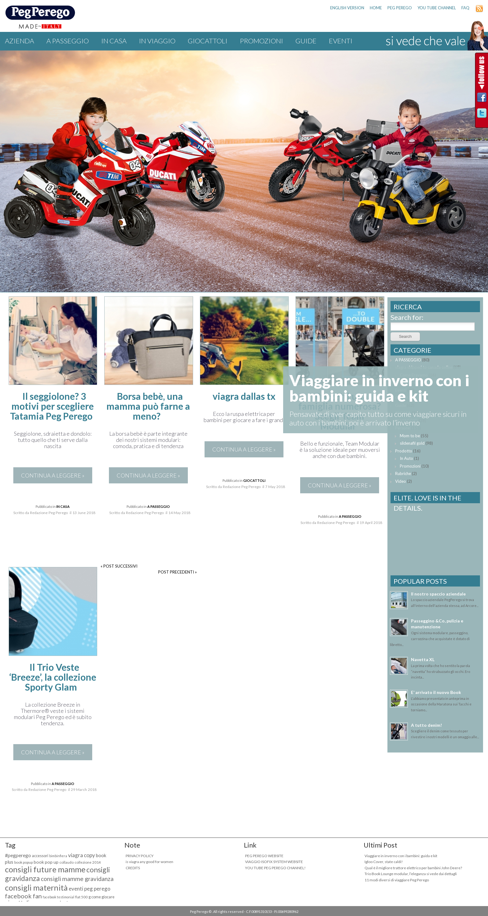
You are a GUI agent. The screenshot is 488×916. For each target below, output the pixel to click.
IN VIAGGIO (157, 41)
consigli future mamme (45, 869)
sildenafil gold (412, 443)
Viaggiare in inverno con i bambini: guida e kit (401, 855)
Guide (306, 41)
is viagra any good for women (149, 861)
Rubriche (403, 473)
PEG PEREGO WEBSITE (264, 855)
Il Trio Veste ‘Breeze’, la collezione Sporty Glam (52, 676)
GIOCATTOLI (207, 41)
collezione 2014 (88, 862)
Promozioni (261, 41)
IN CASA (114, 41)
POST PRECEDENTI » (177, 571)
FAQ (465, 7)
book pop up (46, 862)
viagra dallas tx (244, 396)
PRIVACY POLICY (139, 855)
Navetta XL (422, 659)
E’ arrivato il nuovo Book (436, 692)
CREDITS (133, 868)
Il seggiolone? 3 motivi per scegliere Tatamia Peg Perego (52, 405)
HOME (376, 7)
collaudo (66, 862)
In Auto (406, 458)
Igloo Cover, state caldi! (384, 861)
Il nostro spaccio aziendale (438, 593)
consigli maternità (36, 887)
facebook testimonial (58, 897)
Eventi (340, 41)
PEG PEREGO (399, 7)
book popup (23, 862)
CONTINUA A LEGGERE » (52, 475)
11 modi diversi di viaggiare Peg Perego (397, 880)
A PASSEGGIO (67, 41)
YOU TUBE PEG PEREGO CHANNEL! (275, 868)
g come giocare (101, 897)
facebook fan (23, 896)
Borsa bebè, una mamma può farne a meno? (148, 405)
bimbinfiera (58, 856)
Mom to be (410, 435)
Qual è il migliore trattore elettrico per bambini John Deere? (413, 868)
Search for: (407, 317)
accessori (40, 855)
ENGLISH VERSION (347, 7)
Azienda (19, 41)
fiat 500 (81, 897)
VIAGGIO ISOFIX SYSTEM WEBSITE (274, 861)
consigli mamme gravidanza (77, 878)
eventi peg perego (89, 888)
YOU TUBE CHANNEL (436, 7)
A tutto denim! (426, 725)
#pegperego (18, 855)
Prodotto (403, 450)
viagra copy (81, 855)
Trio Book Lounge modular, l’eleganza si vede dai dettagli (411, 873)
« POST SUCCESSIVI (119, 566)
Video (400, 481)
